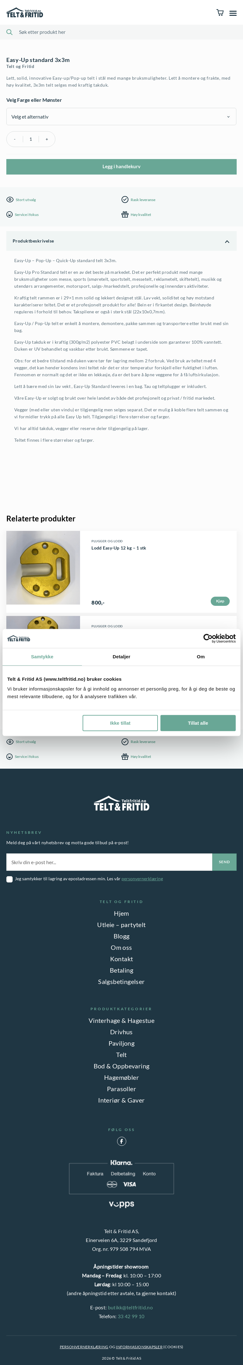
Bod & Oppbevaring (122, 1066)
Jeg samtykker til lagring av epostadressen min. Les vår (89, 878)
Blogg (122, 936)
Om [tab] (201, 656)
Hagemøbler (121, 1077)
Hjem (121, 913)
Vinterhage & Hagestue (121, 1020)
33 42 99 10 (131, 1316)
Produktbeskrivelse (33, 240)
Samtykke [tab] (42, 656)
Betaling (121, 970)
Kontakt (121, 958)
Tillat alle (198, 723)
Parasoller (121, 1088)
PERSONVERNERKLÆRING (84, 1346)
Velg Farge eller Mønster (34, 100)
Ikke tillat (120, 723)
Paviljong (122, 1043)
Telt (121, 1054)
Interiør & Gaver (121, 1100)
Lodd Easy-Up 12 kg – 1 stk (118, 547)
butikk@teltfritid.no (130, 1307)
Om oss (121, 947)
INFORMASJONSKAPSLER (139, 1346)
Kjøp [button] (220, 601)
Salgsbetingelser (121, 981)
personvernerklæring (142, 878)
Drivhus (121, 1032)
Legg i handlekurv (121, 166)
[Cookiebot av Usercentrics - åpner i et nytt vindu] (208, 638)
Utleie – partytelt (121, 924)
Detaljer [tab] (121, 656)
